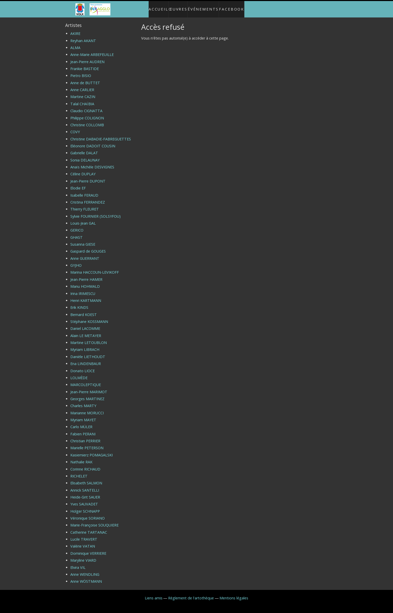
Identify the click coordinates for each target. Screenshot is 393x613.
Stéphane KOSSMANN (89, 317)
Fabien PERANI (82, 429)
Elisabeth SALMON (86, 478)
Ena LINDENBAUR (85, 359)
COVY (75, 127)
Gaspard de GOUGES (88, 247)
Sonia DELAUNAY (85, 155)
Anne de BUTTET (85, 78)
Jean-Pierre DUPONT (88, 176)
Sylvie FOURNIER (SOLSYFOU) (95, 211)
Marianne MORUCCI (87, 408)
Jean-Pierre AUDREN (87, 57)
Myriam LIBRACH (84, 345)
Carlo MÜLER (81, 422)
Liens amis (153, 593)
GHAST (76, 233)
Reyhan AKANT (83, 36)
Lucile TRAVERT (83, 534)
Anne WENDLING (84, 570)
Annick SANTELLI (84, 485)
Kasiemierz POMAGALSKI (91, 450)
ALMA (75, 43)
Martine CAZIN (82, 92)
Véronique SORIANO (87, 513)
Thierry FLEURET (84, 205)
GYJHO (76, 260)
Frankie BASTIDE (84, 64)
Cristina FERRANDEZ (87, 197)
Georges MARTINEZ (87, 394)
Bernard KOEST (83, 310)
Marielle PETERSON (86, 443)
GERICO (76, 226)
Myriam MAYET (83, 415)
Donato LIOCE (82, 366)
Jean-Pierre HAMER (86, 275)
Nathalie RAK (81, 457)
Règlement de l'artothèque (191, 593)
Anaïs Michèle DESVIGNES (92, 162)
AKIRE (75, 29)
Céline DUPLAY (82, 169)
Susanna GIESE (82, 239)
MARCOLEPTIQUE (85, 380)
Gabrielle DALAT (84, 148)
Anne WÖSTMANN (86, 577)
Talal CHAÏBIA (82, 99)
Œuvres (177, 7)
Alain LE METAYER (85, 331)
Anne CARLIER (82, 85)
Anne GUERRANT (84, 254)
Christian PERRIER (85, 436)
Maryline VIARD (83, 556)
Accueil (153, 7)
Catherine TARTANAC (88, 527)
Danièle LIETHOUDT (87, 352)
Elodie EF (78, 183)
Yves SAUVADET (84, 499)
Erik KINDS (79, 303)
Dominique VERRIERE (88, 549)
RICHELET (79, 471)
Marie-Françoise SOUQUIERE (94, 521)
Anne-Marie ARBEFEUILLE (92, 50)
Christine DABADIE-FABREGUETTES (100, 134)
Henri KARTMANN (85, 296)
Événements (206, 7)
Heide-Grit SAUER (85, 492)
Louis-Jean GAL (83, 218)
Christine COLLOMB (87, 120)
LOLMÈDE (79, 373)
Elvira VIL (77, 563)
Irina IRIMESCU (82, 289)
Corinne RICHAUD (85, 464)
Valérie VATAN (82, 542)
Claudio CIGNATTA (86, 106)
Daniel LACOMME (85, 324)
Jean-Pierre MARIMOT (88, 387)
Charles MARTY (83, 401)
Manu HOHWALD (85, 282)
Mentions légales (233, 593)
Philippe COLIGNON (87, 113)
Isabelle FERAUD (84, 190)
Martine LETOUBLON (88, 338)
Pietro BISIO (80, 71)
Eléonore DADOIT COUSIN (92, 141)
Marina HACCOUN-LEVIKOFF (94, 268)
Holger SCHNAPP (85, 506)
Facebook (237, 7)
